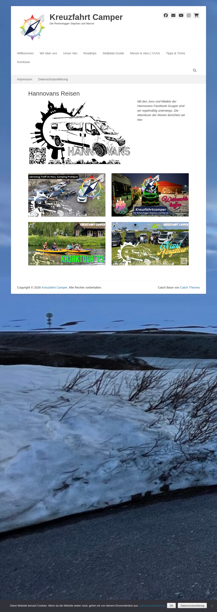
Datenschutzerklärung (53, 79)
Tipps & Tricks (175, 53)
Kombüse (23, 62)
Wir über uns (48, 53)
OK (171, 605)
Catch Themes (190, 287)
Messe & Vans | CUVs (145, 53)
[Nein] (212, 606)
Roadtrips (89, 53)
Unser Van (70, 53)
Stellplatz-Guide (113, 53)
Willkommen (25, 53)
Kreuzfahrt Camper (86, 17)
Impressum (24, 79)
